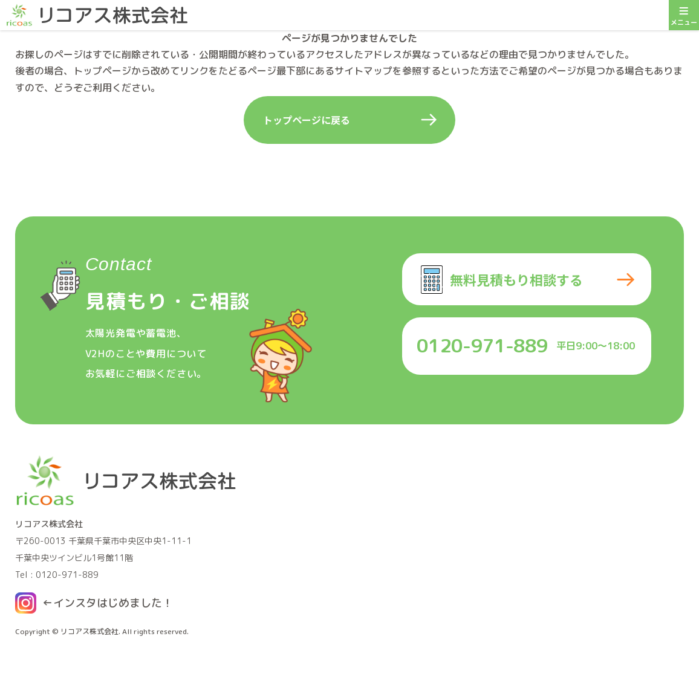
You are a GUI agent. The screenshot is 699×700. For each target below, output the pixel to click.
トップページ (102, 70)
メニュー (684, 13)
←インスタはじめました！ (107, 603)
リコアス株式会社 (89, 631)
